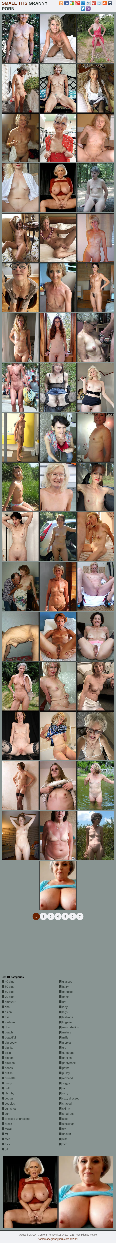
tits (62, 1129)
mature (65, 1032)
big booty (9, 1042)
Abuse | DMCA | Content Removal (38, 1234)
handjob (66, 991)
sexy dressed (69, 1098)
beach (7, 1032)
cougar (8, 1098)
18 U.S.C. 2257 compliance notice (77, 1234)
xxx (63, 1144)
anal (6, 1007)
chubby (8, 1093)
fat (5, 1134)
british (7, 1073)
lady (63, 1007)
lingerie (65, 1022)
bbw (6, 1027)
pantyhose (67, 1062)
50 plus (8, 986)
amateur (8, 1002)
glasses (65, 981)
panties (65, 1057)
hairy (64, 986)
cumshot (9, 1108)
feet (6, 1139)
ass (5, 1017)
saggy (64, 1083)
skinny (65, 1108)
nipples (65, 1042)
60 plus (8, 991)
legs (63, 1012)
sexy (63, 1093)
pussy (64, 1073)
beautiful (9, 1037)
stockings (66, 1123)
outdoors (66, 1052)
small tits (66, 1113)
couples (8, 1103)
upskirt (65, 1134)
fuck (6, 1144)
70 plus (8, 996)
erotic (7, 1123)
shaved (65, 1103)
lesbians (66, 1017)
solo (63, 1118)
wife (63, 1139)
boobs (7, 1068)
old (62, 1047)
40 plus (8, 981)
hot (62, 1002)
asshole (8, 1022)
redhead (66, 1078)
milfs (63, 1037)
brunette (8, 1078)
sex (63, 1088)
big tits (7, 1047)
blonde (8, 1057)
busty (7, 1083)
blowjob (8, 1062)
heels (64, 996)
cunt (6, 1113)
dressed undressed (16, 1118)
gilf (5, 1149)
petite (64, 1068)
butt (6, 1088)
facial (7, 1129)
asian (7, 1012)
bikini (6, 1052)
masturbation (69, 1027)
